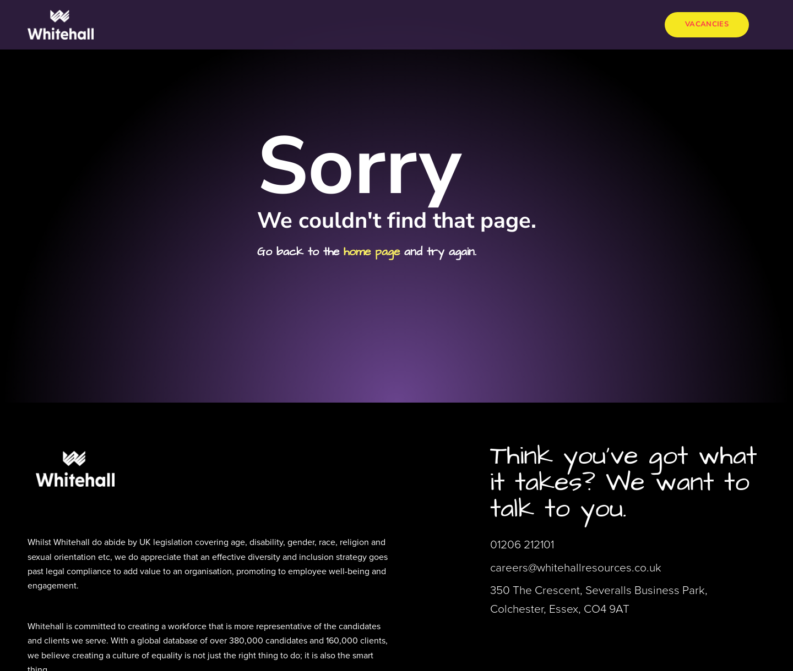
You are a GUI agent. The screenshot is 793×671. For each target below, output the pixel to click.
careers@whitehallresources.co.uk (575, 567)
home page (372, 252)
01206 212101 (522, 544)
